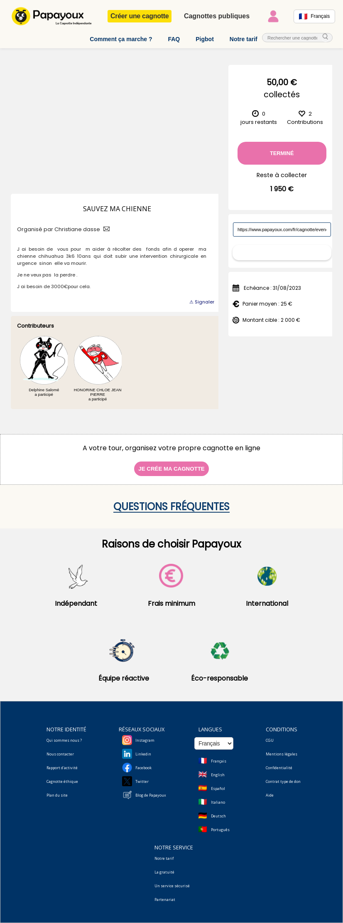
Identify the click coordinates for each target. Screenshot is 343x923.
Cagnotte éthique (62, 781)
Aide (270, 795)
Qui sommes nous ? (64, 740)
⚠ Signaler (201, 302)
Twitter (142, 781)
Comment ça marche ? (121, 39)
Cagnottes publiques (217, 16)
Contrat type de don (283, 781)
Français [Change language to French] (218, 761)
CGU (270, 740)
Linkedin (143, 754)
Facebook (143, 767)
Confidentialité (279, 767)
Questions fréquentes (171, 506)
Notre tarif (243, 39)
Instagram (144, 740)
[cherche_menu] (325, 37)
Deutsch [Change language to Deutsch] (218, 816)
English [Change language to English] (218, 774)
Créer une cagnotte (139, 16)
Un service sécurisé (172, 885)
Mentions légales (281, 754)
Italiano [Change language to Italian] (218, 802)
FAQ (174, 39)
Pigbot (205, 39)
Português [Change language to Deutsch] (220, 829)
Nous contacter (60, 754)
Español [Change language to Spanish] (218, 788)
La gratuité (164, 872)
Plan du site (57, 795)
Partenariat (164, 899)
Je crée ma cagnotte (171, 469)
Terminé (282, 153)
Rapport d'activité (62, 767)
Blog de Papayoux (150, 795)
